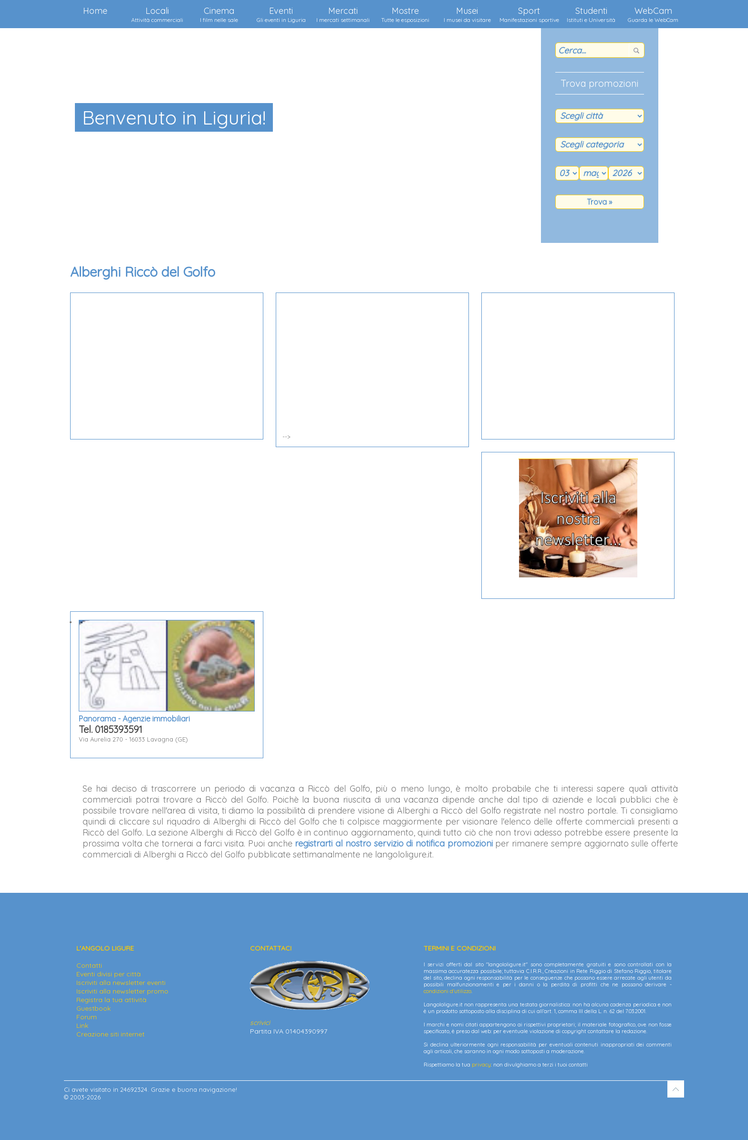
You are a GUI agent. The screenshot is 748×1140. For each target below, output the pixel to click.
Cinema (219, 14)
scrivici (260, 1022)
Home (95, 10)
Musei (467, 14)
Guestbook (93, 1008)
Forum (86, 1017)
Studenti (591, 14)
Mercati (343, 14)
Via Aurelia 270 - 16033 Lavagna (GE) (167, 681)
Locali (157, 14)
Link (82, 1025)
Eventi (281, 14)
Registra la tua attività (111, 999)
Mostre (405, 14)
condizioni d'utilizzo (447, 991)
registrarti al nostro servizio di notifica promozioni (393, 843)
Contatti (89, 965)
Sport (529, 14)
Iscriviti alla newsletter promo (122, 991)
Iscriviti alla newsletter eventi (121, 982)
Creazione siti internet (110, 1034)
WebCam (653, 14)
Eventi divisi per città (108, 974)
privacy (481, 1064)
